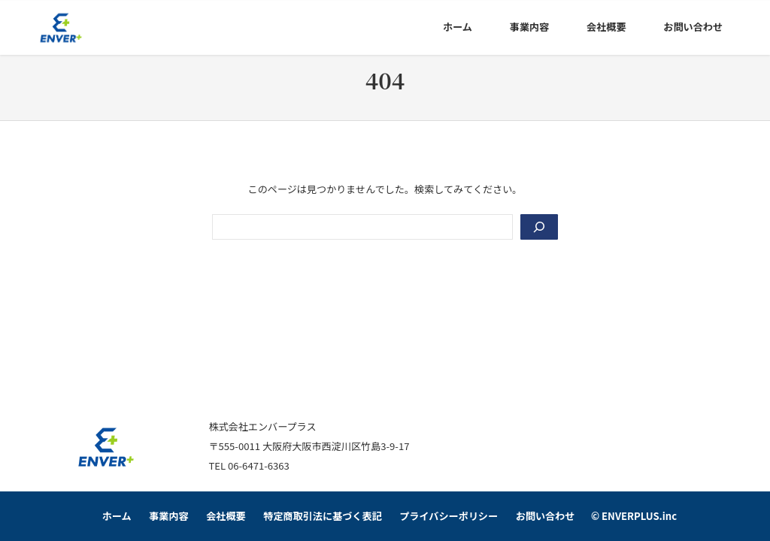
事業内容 (168, 516)
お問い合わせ (545, 516)
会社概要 (225, 516)
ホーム (117, 516)
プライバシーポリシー (448, 516)
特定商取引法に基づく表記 (322, 516)
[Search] (539, 227)
